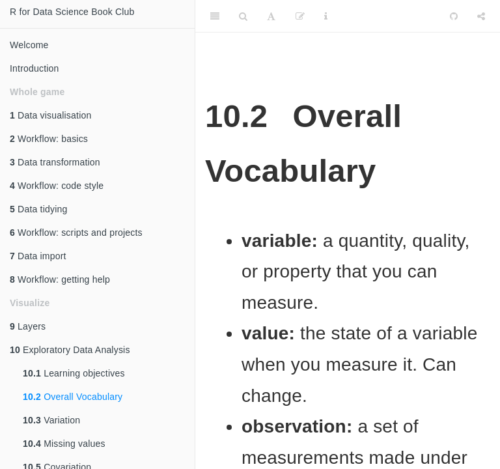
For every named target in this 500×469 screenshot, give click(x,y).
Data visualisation (50, 115)
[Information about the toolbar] (325, 16)
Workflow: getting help (60, 279)
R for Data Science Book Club (72, 12)
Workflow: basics (49, 139)
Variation (51, 420)
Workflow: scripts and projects (76, 232)
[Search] (243, 16)
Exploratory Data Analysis (70, 350)
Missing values (64, 443)
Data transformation (55, 162)
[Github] (453, 16)
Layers (28, 326)
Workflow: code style (57, 185)
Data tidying (38, 209)
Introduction (34, 68)
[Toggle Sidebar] (215, 16)
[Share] (481, 16)
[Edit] (300, 16)
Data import (38, 256)
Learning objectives (74, 373)
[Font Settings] (271, 16)
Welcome (29, 45)
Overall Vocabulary (72, 396)
